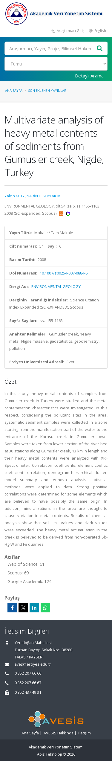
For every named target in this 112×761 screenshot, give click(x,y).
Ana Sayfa (13, 90)
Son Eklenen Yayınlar (47, 90)
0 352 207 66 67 (28, 682)
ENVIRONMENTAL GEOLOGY (56, 286)
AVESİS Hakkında (58, 733)
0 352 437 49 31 (28, 692)
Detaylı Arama (89, 76)
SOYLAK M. (52, 196)
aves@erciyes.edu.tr (33, 664)
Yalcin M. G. (14, 196)
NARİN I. (34, 196)
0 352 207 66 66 (28, 673)
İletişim (84, 733)
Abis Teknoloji (49, 754)
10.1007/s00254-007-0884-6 (64, 273)
